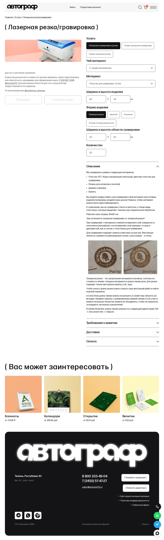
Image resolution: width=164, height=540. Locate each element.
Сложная (130, 115)
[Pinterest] (37, 517)
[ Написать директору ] (136, 490)
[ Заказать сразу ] (63, 100)
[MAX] (157, 533)
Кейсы (72, 7)
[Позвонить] (157, 506)
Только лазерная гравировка (139, 46)
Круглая (115, 115)
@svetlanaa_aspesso (35, 90)
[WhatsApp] (18, 517)
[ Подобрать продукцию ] (135, 479)
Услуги (18, 17)
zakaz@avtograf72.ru (92, 489)
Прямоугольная (96, 115)
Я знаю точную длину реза (102, 124)
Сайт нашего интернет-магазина (133, 498)
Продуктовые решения (90, 7)
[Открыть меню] (153, 7)
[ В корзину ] (23, 100)
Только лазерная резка (100, 54)
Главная (9, 17)
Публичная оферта (140, 507)
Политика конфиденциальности (134, 502)
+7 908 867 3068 (66, 80)
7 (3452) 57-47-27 (94, 483)
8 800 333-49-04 (94, 478)
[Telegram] (28, 517)
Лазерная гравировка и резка (104, 46)
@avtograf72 (11, 83)
